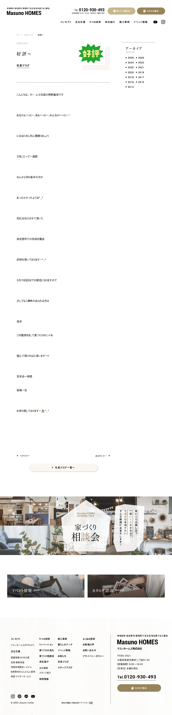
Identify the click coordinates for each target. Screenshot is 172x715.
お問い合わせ (89, 650)
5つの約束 (95, 22)
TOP (18, 35)
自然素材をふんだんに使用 (23, 671)
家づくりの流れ (46, 650)
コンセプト (66, 22)
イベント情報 (141, 22)
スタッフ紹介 (45, 672)
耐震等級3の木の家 (20, 657)
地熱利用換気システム (21, 667)
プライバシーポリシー (93, 656)
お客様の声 (88, 644)
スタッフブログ (65, 667)
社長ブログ (29, 35)
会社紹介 (110, 22)
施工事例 (124, 22)
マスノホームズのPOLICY (23, 645)
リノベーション (46, 644)
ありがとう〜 (101, 455)
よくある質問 (89, 639)
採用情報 (44, 679)
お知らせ (62, 656)
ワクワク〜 (25, 455)
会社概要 (43, 668)
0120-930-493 (89, 10)
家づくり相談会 (46, 656)
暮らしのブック (65, 644)
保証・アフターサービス (21, 676)
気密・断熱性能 (18, 662)
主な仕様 (80, 22)
